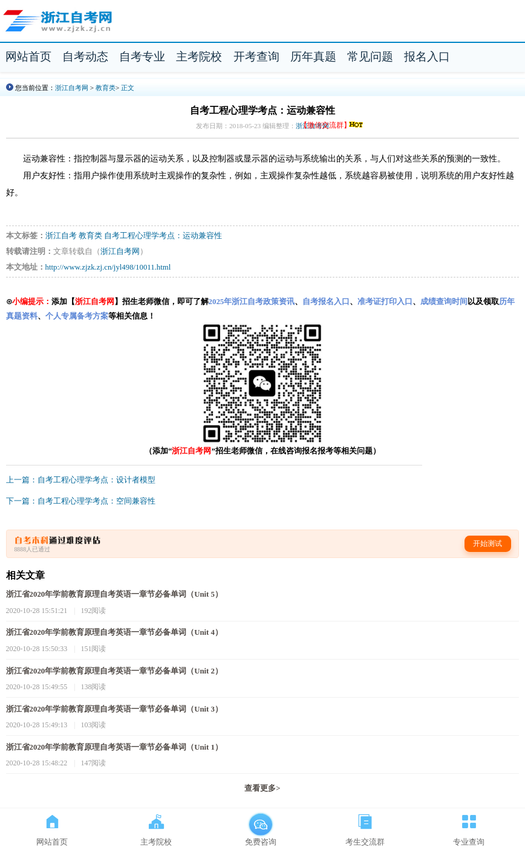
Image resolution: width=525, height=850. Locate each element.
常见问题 (370, 56)
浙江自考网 (71, 87)
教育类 (106, 87)
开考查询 (256, 56)
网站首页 (28, 56)
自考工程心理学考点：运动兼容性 (163, 236)
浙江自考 (61, 236)
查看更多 (262, 788)
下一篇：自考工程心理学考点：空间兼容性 (80, 501)
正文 (127, 87)
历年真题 (313, 56)
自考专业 (142, 56)
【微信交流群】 (332, 125)
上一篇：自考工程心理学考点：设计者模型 (80, 480)
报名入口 (427, 56)
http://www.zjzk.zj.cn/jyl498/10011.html (108, 267)
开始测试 (487, 543)
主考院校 (199, 56)
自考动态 (85, 56)
